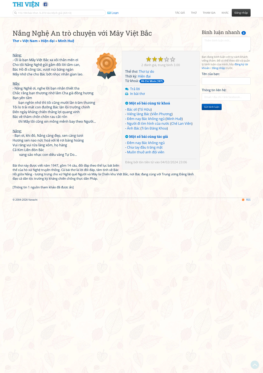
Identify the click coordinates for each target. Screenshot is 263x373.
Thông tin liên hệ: (214, 148)
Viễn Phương (161, 172)
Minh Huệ (174, 176)
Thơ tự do (146, 129)
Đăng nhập (241, 13)
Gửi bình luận (211, 165)
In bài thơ (137, 151)
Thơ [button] (194, 13)
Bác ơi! (132, 167)
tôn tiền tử (146, 220)
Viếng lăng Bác (138, 172)
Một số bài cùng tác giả (146, 195)
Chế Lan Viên (181, 181)
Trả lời (135, 147)
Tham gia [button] (209, 13)
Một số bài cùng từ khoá (147, 161)
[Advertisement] (132, 49)
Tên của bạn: (211, 132)
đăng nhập (218, 126)
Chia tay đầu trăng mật (145, 205)
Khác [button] (225, 13)
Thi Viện (26, 4)
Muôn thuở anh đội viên (145, 210)
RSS (246, 369)
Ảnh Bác (133, 186)
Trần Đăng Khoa (154, 186)
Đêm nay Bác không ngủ (146, 176)
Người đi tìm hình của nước (148, 181)
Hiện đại (144, 134)
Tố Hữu (145, 167)
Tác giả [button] (180, 13)
